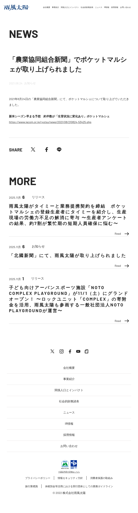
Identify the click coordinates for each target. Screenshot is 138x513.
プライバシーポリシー (37, 477)
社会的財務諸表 (87, 7)
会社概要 (46, 7)
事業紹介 (55, 7)
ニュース (98, 7)
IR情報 (106, 7)
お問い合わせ (125, 7)
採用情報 (114, 7)
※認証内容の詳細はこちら (69, 472)
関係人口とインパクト (70, 7)
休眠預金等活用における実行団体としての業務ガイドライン (79, 486)
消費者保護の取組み (101, 477)
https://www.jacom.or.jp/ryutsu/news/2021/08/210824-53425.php (50, 122)
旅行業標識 (31, 486)
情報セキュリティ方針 (70, 477)
